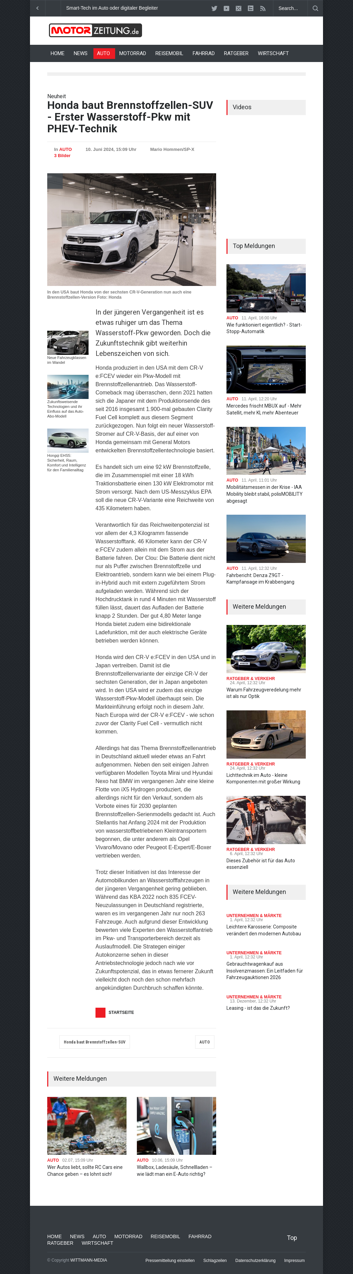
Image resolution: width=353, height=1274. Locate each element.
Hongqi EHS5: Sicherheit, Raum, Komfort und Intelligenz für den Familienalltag (66, 462)
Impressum (294, 1260)
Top (292, 1237)
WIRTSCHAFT (273, 53)
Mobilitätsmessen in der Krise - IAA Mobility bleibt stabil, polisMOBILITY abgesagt (264, 493)
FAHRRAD (204, 53)
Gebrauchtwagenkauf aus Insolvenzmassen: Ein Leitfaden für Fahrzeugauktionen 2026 (264, 970)
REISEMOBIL (169, 53)
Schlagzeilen (215, 1260)
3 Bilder (62, 155)
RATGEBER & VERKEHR (250, 678)
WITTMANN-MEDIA (88, 1260)
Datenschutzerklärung (255, 1260)
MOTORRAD (132, 53)
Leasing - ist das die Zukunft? (258, 1008)
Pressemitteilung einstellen (170, 1260)
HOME (57, 53)
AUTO (103, 53)
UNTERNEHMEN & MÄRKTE (254, 915)
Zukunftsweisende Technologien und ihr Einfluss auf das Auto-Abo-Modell (65, 409)
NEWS (81, 53)
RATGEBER (236, 53)
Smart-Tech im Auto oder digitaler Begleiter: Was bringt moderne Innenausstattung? (155, 8)
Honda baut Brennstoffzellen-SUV (94, 1042)
